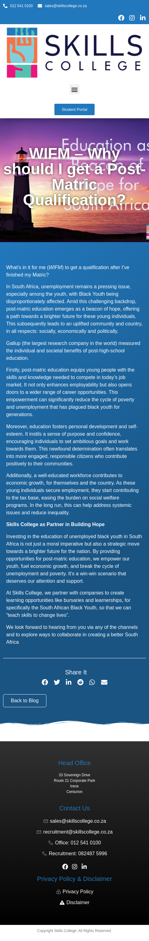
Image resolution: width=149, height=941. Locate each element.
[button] (75, 89)
